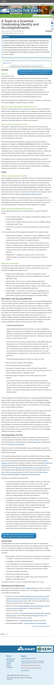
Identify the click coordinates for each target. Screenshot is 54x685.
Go (51, 15)
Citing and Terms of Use (28, 658)
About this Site (11, 658)
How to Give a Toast (39, 442)
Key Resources (10, 16)
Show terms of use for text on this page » (31, 665)
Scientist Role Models (26, 620)
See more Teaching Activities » (41, 626)
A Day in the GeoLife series (13, 472)
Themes (3, 16)
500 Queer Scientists (21, 467)
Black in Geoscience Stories (31, 474)
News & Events (19, 16)
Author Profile (49, 31)
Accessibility (10, 661)
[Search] (41, 16)
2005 (44, 470)
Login (42, 4)
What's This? (9, 679)
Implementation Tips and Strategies (35, 623)
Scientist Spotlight (30, 588)
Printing (9, 663)
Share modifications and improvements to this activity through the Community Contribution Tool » (34, 72)
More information (25, 670)
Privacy (9, 665)
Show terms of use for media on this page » (31, 667)
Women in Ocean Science (36, 467)
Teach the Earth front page (8, 7)
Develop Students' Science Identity (30, 194)
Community (27, 16)
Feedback (9, 667)
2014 (2, 472)
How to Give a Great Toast (16, 444)
